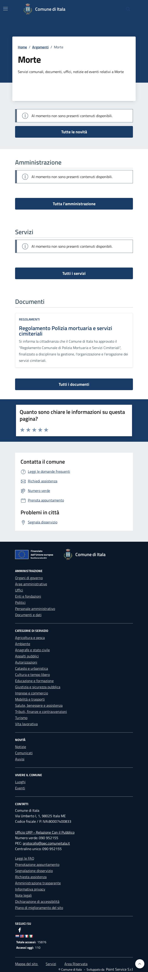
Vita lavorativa (26, 724)
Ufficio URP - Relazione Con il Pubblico (44, 832)
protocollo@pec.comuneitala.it (46, 843)
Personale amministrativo (35, 608)
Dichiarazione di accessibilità (37, 901)
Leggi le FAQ (24, 858)
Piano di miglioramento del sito (39, 907)
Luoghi (20, 782)
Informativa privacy (30, 889)
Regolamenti (29, 319)
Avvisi (19, 759)
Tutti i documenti (74, 384)
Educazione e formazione (34, 680)
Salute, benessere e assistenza (39, 705)
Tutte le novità (74, 132)
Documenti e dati (28, 614)
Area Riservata (75, 964)
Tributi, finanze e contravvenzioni (41, 711)
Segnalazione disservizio (34, 870)
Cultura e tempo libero (32, 674)
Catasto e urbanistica (31, 668)
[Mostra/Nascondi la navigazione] (5, 8)
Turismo (21, 717)
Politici (20, 602)
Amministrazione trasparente (38, 883)
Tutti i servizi (74, 273)
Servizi (51, 964)
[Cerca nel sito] (128, 9)
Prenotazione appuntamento (37, 864)
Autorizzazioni (26, 662)
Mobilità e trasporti (30, 699)
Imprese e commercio (31, 693)
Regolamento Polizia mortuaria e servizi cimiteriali (65, 331)
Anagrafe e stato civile (32, 650)
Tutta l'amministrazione (74, 204)
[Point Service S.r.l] (119, 969)
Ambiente (22, 643)
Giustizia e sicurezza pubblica (37, 687)
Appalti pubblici (27, 656)
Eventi (20, 788)
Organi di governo (29, 578)
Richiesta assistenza (31, 877)
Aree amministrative (31, 584)
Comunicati (24, 753)
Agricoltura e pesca (30, 637)
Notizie (20, 746)
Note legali (23, 895)
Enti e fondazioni (28, 596)
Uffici (19, 590)
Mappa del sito (26, 964)
